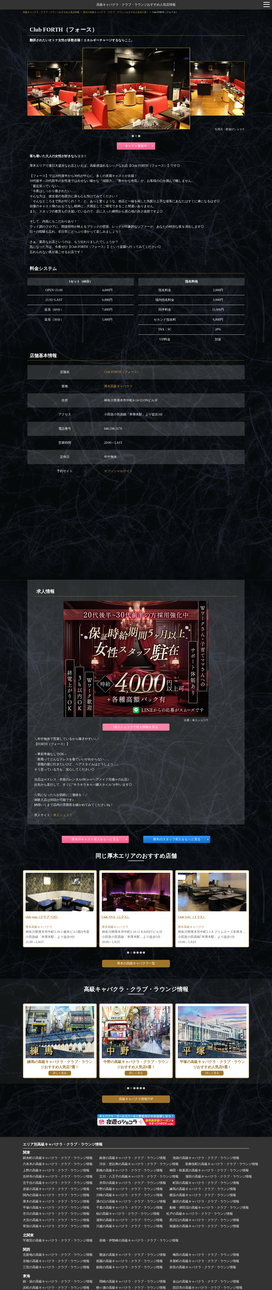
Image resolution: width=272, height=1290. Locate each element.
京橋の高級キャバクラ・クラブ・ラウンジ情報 (56, 1261)
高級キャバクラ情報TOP (136, 1099)
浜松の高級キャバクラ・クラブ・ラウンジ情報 (56, 1287)
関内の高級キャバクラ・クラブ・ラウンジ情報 (56, 1195)
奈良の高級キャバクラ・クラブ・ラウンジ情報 (202, 1267)
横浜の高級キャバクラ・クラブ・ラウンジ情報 (202, 1195)
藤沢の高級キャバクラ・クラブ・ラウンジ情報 (206, 1201)
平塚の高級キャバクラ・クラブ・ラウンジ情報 (56, 1207)
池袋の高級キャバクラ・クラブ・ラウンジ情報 (206, 1158)
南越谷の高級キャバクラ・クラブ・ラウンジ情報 (204, 1226)
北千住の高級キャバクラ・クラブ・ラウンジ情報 (58, 1183)
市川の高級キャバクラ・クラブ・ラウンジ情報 (56, 1213)
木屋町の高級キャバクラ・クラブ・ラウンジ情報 (204, 1261)
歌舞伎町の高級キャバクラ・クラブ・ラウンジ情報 (221, 1164)
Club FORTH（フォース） (122, 372)
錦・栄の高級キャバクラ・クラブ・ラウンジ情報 (58, 1281)
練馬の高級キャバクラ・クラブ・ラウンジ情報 (202, 1189)
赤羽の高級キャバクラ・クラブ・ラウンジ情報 (132, 1183)
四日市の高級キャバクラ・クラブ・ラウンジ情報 (207, 1287)
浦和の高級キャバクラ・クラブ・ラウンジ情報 (129, 1220)
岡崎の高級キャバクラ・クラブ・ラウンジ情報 (132, 1281)
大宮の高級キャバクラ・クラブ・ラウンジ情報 (56, 1220)
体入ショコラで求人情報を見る (136, 727)
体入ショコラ (62, 815)
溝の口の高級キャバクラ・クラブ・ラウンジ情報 (131, 1201)
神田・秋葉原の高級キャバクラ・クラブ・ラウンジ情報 (209, 1170)
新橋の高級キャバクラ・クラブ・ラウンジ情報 (129, 1170)
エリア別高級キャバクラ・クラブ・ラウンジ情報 (63, 1144)
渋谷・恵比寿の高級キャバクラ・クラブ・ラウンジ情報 (139, 1164)
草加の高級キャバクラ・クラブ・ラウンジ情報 (56, 1226)
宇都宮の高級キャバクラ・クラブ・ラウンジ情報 (58, 1240)
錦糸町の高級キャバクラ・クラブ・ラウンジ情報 (58, 1158)
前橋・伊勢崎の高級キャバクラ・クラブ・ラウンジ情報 (139, 1240)
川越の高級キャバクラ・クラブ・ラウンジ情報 (129, 1226)
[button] (133, 136)
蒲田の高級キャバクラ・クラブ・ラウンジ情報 (218, 1176)
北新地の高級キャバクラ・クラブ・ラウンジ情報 (58, 1254)
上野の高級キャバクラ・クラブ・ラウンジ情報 (56, 1170)
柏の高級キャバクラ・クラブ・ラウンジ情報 (128, 1213)
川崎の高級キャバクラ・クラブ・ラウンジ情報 (129, 1195)
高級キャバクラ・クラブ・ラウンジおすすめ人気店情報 (136, 4)
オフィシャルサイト (118, 471)
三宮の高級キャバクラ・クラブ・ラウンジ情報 (56, 1267)
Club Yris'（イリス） (193, 917)
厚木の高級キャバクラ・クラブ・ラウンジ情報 (56, 1201)
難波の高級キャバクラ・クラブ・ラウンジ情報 (132, 1254)
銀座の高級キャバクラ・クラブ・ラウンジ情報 (132, 1158)
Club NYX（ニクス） (117, 917)
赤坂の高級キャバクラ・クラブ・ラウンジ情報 (56, 1189)
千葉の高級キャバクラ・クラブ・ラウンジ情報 (129, 1207)
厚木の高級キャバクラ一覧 (136, 963)
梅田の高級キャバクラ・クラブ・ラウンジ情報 (206, 1254)
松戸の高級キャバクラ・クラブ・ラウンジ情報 (199, 1213)
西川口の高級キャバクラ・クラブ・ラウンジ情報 (204, 1220)
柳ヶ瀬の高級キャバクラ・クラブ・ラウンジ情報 (131, 1287)
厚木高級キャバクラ (118, 386)
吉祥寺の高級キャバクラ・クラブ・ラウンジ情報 (58, 1176)
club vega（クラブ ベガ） (43, 917)
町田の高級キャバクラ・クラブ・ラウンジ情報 (206, 1183)
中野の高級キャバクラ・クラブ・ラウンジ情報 (129, 1189)
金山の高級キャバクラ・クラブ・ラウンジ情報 (206, 1281)
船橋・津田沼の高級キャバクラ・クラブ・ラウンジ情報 (209, 1207)
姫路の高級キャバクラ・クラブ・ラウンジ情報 (129, 1267)
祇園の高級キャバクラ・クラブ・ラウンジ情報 (129, 1261)
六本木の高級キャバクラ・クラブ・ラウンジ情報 (58, 1164)
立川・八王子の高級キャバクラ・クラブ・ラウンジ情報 (139, 1176)
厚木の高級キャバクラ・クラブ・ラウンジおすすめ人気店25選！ (116, 12)
